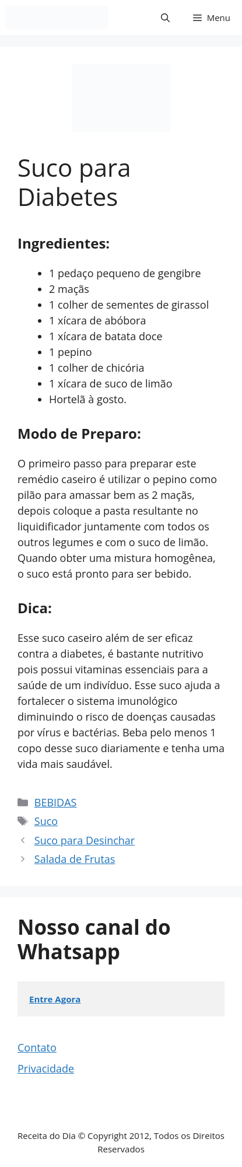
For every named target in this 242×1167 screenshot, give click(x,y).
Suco (46, 821)
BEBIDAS (55, 802)
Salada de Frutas (74, 859)
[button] (165, 17)
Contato (37, 1047)
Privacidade (45, 1068)
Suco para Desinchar (84, 840)
